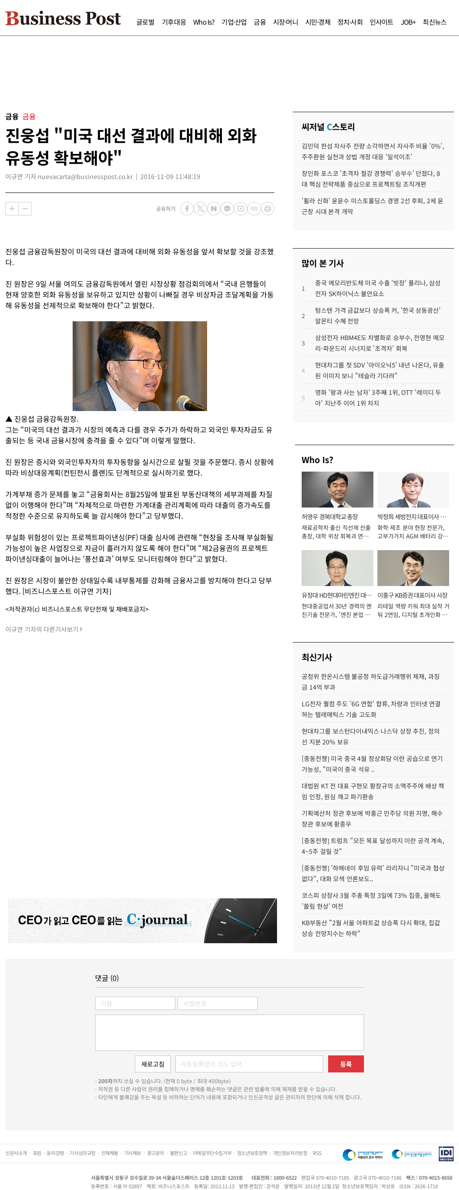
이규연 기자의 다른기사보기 (41, 629)
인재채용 (109, 1152)
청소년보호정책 (252, 1152)
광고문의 (155, 1152)
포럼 (37, 1152)
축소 (25, 208)
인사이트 (382, 21)
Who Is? (203, 21)
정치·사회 (350, 21)
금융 (259, 21)
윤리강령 (55, 1152)
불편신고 (178, 1152)
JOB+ (408, 21)
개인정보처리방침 (290, 1152)
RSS (317, 1152)
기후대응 (174, 21)
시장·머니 (285, 21)
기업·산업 (234, 21)
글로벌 (145, 21)
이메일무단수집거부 (212, 1152)
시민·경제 (317, 21)
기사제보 (132, 1152)
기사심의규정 (82, 1152)
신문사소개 (16, 1152)
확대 (12, 208)
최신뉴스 (434, 21)
